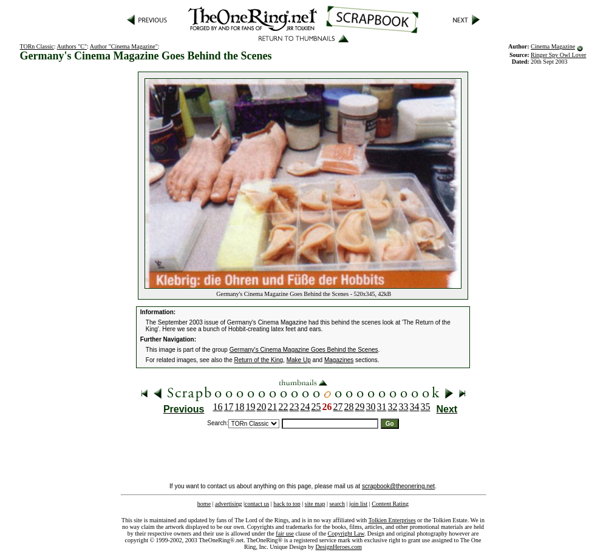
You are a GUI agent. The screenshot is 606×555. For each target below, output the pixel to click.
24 (305, 407)
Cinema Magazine (553, 46)
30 (371, 407)
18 (240, 407)
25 (316, 407)
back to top (286, 503)
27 (338, 407)
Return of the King (259, 360)
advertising (228, 503)
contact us (257, 503)
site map (315, 503)
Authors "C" (72, 46)
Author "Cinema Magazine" (124, 46)
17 (229, 407)
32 (393, 407)
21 (272, 407)
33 (404, 407)
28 (349, 407)
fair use (285, 533)
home (204, 503)
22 (283, 407)
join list (358, 503)
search (337, 503)
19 (251, 407)
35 (426, 407)
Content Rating (390, 503)
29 (360, 407)
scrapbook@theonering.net (398, 486)
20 (262, 407)
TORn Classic (37, 46)
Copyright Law (346, 533)
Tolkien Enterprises (392, 520)
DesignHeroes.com (339, 546)
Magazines (338, 360)
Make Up (299, 360)
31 (382, 407)
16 (218, 407)
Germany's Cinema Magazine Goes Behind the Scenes (304, 349)
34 (415, 407)
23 (294, 407)
